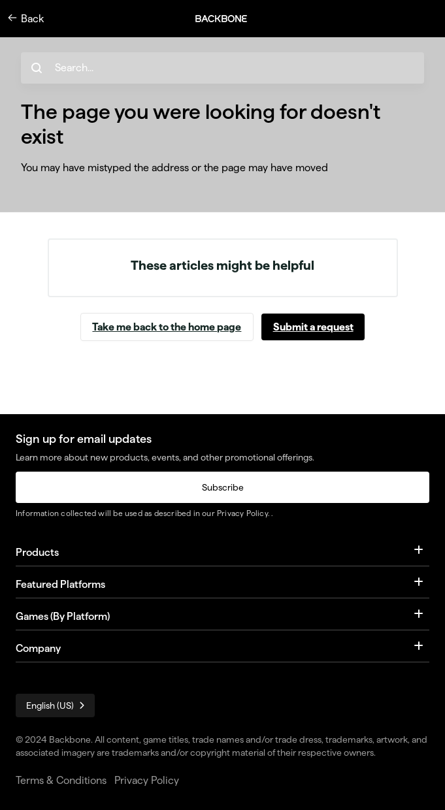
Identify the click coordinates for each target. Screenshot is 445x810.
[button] (228, 18)
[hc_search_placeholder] (222, 68)
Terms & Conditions (61, 780)
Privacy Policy (242, 513)
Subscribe (223, 487)
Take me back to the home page (166, 326)
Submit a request (313, 326)
